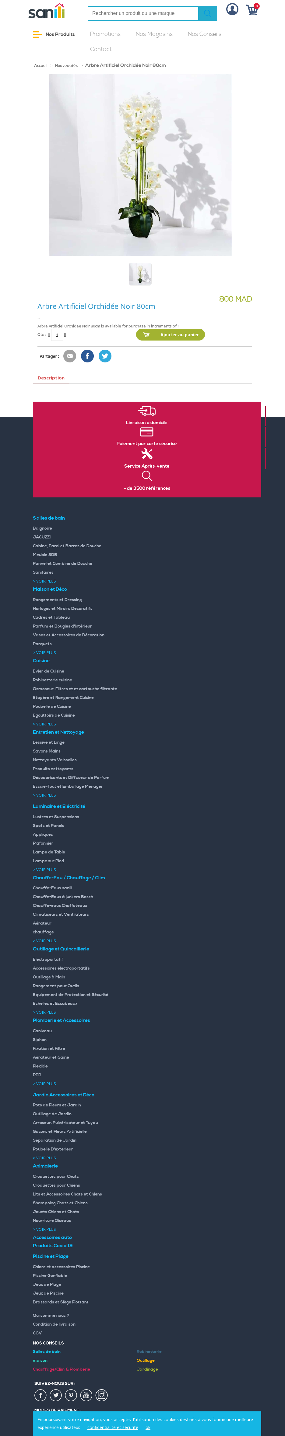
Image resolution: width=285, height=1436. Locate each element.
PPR (37, 1075)
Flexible (40, 1066)
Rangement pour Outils (56, 986)
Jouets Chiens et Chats (56, 1212)
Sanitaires (43, 572)
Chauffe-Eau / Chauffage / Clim (69, 878)
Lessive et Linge (49, 742)
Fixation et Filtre (49, 1048)
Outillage (146, 1360)
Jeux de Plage (47, 1284)
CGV (37, 1333)
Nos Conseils (204, 34)
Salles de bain (49, 518)
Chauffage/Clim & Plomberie (61, 1369)
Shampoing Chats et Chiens (60, 1203)
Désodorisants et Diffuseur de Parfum (71, 777)
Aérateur (42, 923)
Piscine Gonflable (50, 1276)
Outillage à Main (49, 977)
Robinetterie (149, 1352)
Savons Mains (47, 751)
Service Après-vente (147, 466)
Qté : (41, 334)
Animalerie (45, 1166)
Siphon (40, 1040)
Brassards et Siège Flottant (61, 1302)
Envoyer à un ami (70, 356)
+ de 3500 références (147, 488)
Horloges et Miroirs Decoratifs (63, 608)
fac (40, 1395)
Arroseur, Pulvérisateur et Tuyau (65, 1123)
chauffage (43, 932)
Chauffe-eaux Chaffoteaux (60, 905)
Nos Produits (54, 34)
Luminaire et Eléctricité (59, 806)
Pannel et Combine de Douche (62, 563)
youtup (86, 1395)
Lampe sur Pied (48, 861)
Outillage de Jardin (52, 1114)
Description (51, 378)
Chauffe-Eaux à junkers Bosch (63, 897)
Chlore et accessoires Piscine (61, 1267)
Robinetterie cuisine (52, 680)
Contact (101, 49)
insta (101, 1395)
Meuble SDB (45, 555)
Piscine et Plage (51, 1256)
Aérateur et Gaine (51, 1057)
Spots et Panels (48, 826)
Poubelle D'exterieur (53, 1149)
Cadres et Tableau (51, 617)
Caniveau (42, 1031)
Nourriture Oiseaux (52, 1220)
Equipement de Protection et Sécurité (70, 995)
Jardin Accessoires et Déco (63, 1095)
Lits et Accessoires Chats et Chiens (67, 1194)
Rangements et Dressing (57, 600)
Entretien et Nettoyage (58, 732)
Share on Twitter (105, 356)
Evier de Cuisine (48, 671)
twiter (56, 1395)
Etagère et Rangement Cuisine (63, 698)
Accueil (40, 65)
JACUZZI (42, 537)
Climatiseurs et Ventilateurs (61, 914)
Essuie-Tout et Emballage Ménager (68, 786)
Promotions (105, 34)
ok (148, 1427)
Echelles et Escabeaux (55, 1003)
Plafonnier (43, 843)
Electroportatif (48, 959)
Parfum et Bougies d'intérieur (62, 626)
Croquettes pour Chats (56, 1176)
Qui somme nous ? (51, 1315)
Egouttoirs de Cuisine (54, 715)
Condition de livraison (54, 1324)
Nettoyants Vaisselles (55, 760)
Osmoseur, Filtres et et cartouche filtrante (75, 689)
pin (71, 1395)
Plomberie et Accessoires (61, 1020)
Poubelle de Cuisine (52, 706)
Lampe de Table (49, 852)
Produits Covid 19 (53, 1246)
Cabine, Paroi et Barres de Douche (67, 546)
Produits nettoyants (53, 769)
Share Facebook (87, 356)
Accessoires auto (52, 1237)
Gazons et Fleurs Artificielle (60, 1131)
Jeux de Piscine (48, 1293)
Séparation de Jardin (54, 1140)
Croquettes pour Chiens (56, 1185)
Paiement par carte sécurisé (147, 444)
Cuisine (41, 661)
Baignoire (42, 528)
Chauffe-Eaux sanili (52, 888)
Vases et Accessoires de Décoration (68, 635)
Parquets (42, 644)
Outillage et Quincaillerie (61, 949)
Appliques (43, 834)
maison (40, 1360)
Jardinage (147, 1369)
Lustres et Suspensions (56, 817)
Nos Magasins (154, 34)
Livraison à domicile (146, 423)
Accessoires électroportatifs (61, 968)
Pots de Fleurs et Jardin (57, 1105)
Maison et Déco (50, 589)
